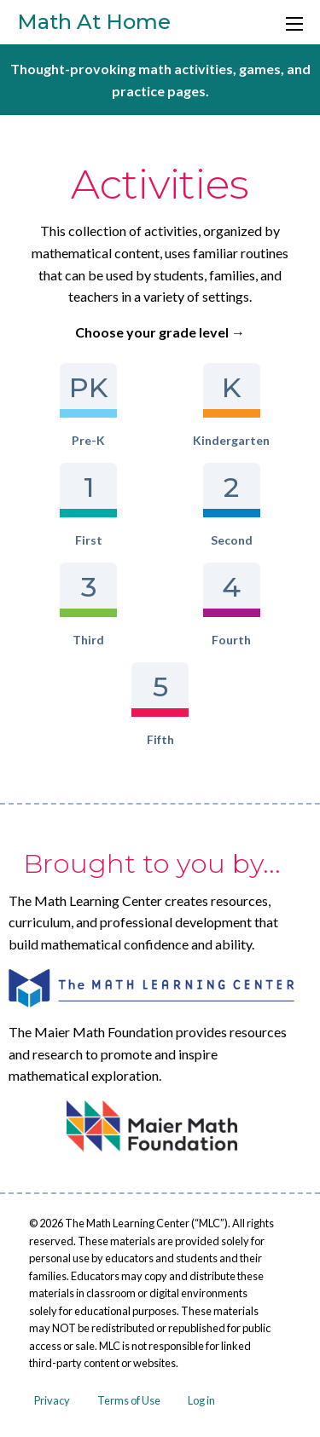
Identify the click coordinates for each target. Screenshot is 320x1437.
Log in (201, 1400)
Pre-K (88, 405)
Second (231, 505)
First (88, 505)
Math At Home (94, 21)
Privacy (52, 1400)
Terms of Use (128, 1400)
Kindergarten (231, 405)
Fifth (160, 704)
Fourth (231, 605)
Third (88, 605)
